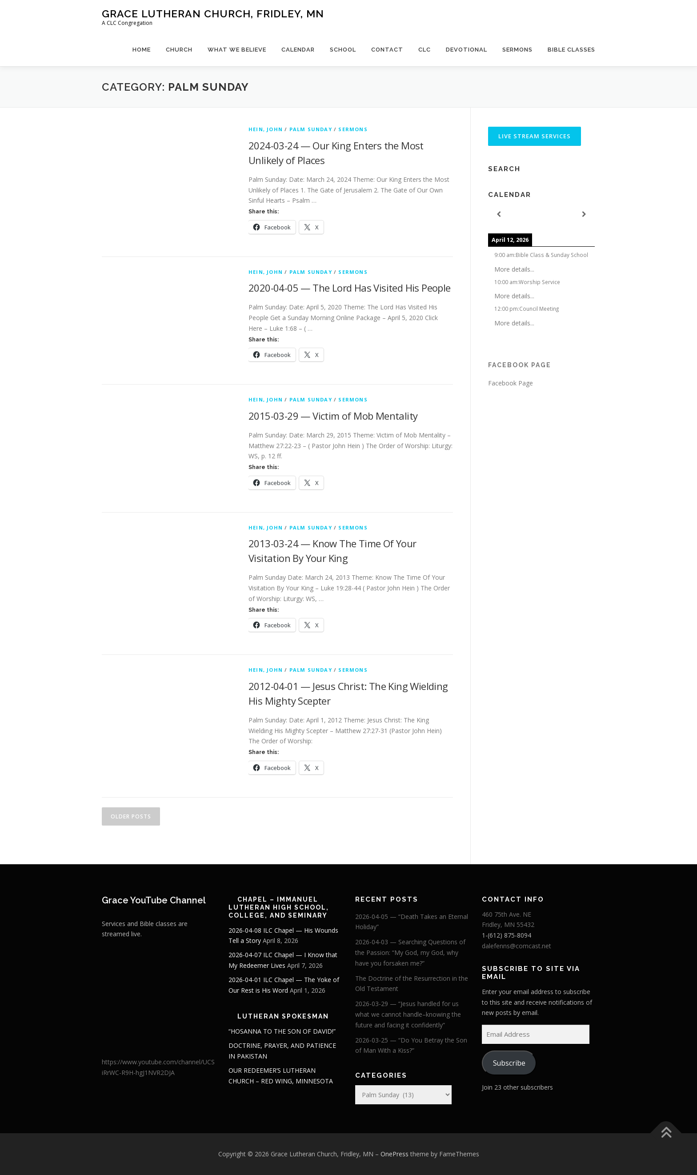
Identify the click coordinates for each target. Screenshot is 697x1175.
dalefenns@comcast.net (516, 946)
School (343, 49)
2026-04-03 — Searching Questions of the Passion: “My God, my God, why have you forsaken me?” (410, 952)
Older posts (131, 816)
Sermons (517, 49)
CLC (424, 49)
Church (179, 49)
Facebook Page (519, 365)
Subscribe (509, 1063)
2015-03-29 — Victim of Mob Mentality (332, 415)
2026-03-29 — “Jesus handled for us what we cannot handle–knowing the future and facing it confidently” (408, 1014)
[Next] (584, 214)
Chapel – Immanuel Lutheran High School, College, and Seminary (278, 907)
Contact (387, 49)
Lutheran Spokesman (283, 1016)
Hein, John (265, 129)
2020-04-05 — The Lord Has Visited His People (349, 287)
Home (141, 49)
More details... (514, 269)
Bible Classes (571, 49)
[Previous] (498, 214)
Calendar (298, 49)
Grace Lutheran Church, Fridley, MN (213, 14)
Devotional (466, 49)
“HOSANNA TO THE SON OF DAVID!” (282, 1031)
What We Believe (237, 49)
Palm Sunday (310, 129)
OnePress (395, 1154)
